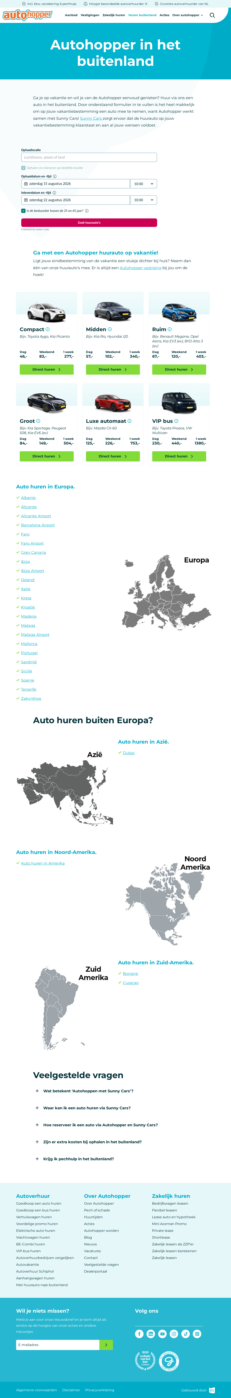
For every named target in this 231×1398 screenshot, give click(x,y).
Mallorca (29, 643)
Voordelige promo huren (37, 1224)
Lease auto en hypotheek (174, 1217)
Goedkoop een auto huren (38, 1203)
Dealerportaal (95, 1271)
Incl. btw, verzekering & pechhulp (51, 4)
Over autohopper (185, 15)
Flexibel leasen (164, 1210)
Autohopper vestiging (140, 267)
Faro (25, 534)
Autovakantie (27, 1264)
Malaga (28, 625)
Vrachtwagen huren (33, 1237)
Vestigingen (89, 15)
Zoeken (212, 15)
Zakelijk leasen (164, 1258)
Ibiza (25, 561)
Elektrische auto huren (35, 1230)
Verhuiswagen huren (34, 1217)
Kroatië (28, 607)
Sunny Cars (91, 118)
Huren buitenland (142, 15)
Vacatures (92, 1251)
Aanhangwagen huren (35, 1278)
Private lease (162, 1230)
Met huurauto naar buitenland (42, 1285)
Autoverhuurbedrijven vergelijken (45, 1258)
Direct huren (43, 369)
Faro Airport (32, 543)
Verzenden (106, 1345)
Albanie (28, 497)
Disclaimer (71, 1390)
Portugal (29, 653)
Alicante (29, 507)
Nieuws (90, 1244)
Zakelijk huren (113, 15)
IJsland (27, 580)
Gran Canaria (33, 552)
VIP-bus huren (28, 1251)
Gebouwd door (198, 1390)
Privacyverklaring (99, 1390)
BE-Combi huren (30, 1244)
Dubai (129, 753)
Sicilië (26, 671)
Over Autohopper (99, 1203)
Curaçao (131, 982)
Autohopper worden (101, 1230)
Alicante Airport (36, 516)
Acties (164, 15)
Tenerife (28, 689)
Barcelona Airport (38, 525)
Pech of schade (97, 1210)
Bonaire (130, 973)
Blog (88, 1237)
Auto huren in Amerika (43, 863)
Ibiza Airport (32, 570)
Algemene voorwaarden (36, 1390)
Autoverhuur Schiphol (35, 1271)
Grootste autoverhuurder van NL (184, 4)
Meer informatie (47, 329)
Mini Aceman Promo (169, 1224)
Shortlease (161, 1237)
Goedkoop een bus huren (38, 1210)
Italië (25, 589)
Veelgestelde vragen (101, 1264)
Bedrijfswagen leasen (170, 1203)
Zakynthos (31, 698)
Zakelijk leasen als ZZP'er (173, 1244)
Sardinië (29, 662)
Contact (91, 1258)
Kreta (26, 598)
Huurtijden (93, 1217)
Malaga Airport (35, 634)
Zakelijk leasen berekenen (174, 1251)
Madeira (29, 616)
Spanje (27, 680)
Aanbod (70, 15)
